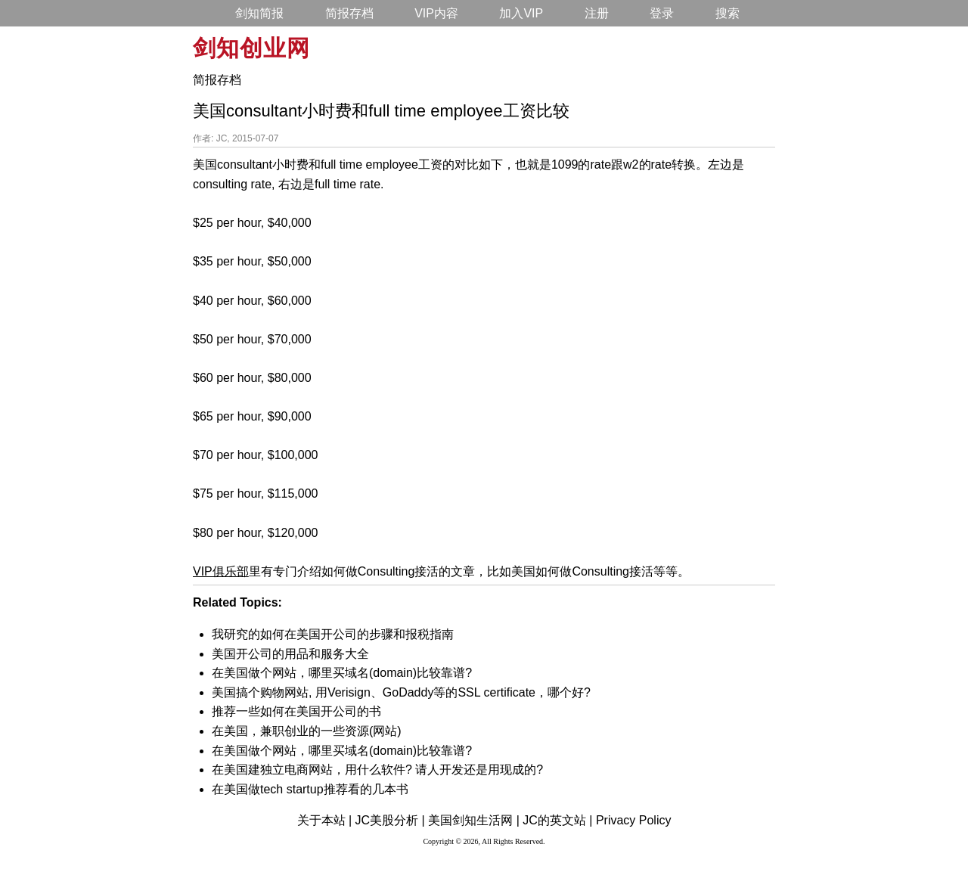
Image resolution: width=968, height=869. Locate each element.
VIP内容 (436, 13)
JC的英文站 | (557, 820)
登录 (662, 13)
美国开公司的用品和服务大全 (290, 653)
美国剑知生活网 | (474, 820)
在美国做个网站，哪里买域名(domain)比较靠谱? (342, 672)
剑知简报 (259, 13)
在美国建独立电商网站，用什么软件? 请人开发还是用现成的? (377, 769)
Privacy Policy (634, 820)
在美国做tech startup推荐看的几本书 (310, 789)
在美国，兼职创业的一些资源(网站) (307, 731)
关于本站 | (324, 820)
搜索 (727, 13)
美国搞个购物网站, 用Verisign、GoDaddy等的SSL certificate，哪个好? (401, 692)
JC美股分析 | (390, 820)
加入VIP (521, 13)
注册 (597, 13)
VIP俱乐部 (221, 571)
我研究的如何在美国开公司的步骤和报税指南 (333, 634)
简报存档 (349, 13)
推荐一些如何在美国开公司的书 (296, 711)
